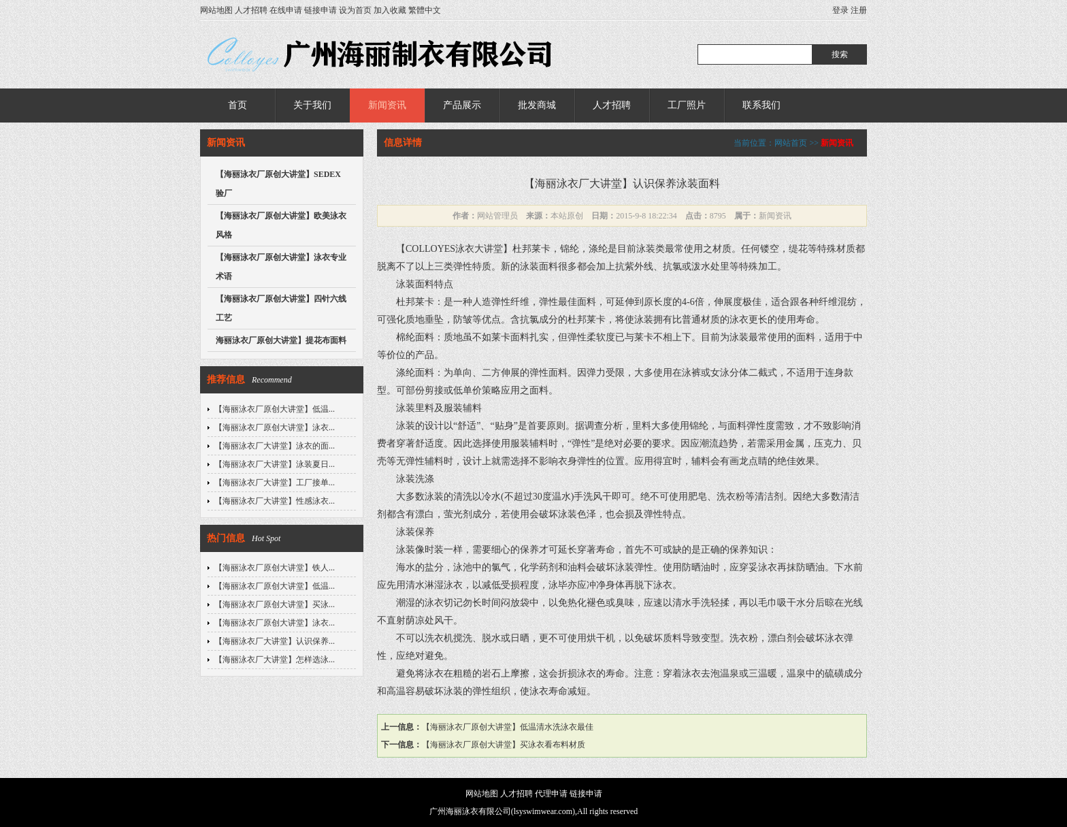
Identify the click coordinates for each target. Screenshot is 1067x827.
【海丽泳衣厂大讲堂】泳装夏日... (274, 464)
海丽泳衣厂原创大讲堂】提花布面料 (281, 340)
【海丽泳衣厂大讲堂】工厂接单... (274, 482)
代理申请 (551, 793)
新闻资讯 (387, 105)
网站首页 (790, 143)
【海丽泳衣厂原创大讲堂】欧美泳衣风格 (281, 225)
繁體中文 (424, 10)
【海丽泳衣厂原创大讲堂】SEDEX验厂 (278, 183)
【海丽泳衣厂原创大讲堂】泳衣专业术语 (281, 267)
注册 (859, 10)
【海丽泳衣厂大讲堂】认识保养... (274, 641)
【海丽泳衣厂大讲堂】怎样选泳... (274, 659)
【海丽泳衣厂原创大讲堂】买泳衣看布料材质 (503, 744)
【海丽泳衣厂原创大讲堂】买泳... (274, 604)
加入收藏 (390, 10)
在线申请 (285, 10)
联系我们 (761, 105)
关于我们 (312, 105)
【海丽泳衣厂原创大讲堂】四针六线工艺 (281, 308)
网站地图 (216, 10)
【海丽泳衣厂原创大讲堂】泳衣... (274, 427)
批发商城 (537, 105)
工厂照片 (687, 105)
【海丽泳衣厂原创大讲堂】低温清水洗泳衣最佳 (507, 727)
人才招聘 (251, 10)
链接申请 (320, 10)
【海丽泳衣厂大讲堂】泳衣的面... (274, 446)
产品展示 (462, 105)
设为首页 (355, 10)
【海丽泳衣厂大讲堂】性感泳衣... (274, 501)
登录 (840, 10)
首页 (237, 105)
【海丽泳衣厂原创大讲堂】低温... (274, 409)
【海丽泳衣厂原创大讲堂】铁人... (274, 567)
